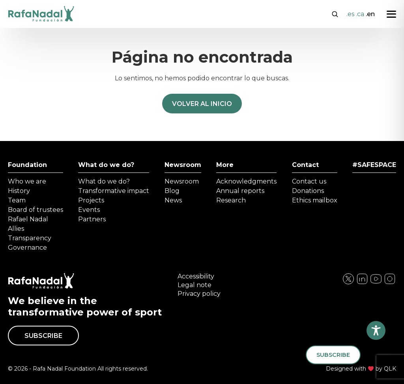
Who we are (27, 181)
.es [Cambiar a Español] (350, 14)
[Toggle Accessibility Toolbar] (376, 330)
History (19, 191)
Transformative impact (113, 191)
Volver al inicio (202, 104)
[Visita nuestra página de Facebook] (348, 283)
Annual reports (240, 191)
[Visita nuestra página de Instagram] (362, 283)
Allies (16, 228)
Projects (91, 200)
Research (231, 200)
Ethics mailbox (314, 200)
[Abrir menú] (391, 14)
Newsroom (183, 165)
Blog (172, 191)
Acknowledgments (246, 181)
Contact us (309, 181)
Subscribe (43, 335)
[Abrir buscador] (335, 13)
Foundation (27, 165)
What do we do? (106, 165)
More (225, 165)
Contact (305, 165)
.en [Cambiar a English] (370, 14)
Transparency (29, 238)
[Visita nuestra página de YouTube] (389, 283)
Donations (308, 191)
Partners (92, 219)
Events (89, 209)
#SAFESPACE (374, 165)
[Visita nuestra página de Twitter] (376, 283)
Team (17, 200)
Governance (27, 247)
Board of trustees (35, 209)
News (173, 200)
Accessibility (196, 276)
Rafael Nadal (28, 219)
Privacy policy (199, 293)
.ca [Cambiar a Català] (360, 14)
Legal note (194, 285)
